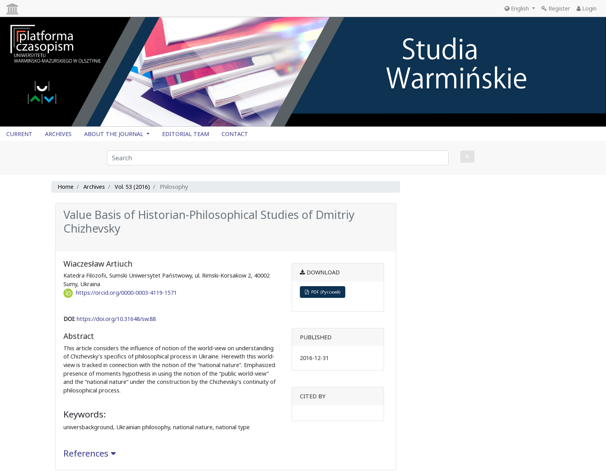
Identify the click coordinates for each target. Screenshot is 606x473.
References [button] (89, 453)
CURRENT (19, 134)
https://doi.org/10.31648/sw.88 (116, 318)
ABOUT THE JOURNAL (114, 134)
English (517, 8)
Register (555, 8)
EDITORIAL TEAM (185, 134)
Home (66, 186)
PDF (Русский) (322, 292)
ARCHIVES (58, 134)
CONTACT (235, 134)
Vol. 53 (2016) (132, 186)
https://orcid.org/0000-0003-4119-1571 (126, 292)
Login (587, 8)
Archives (94, 186)
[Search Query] (278, 157)
